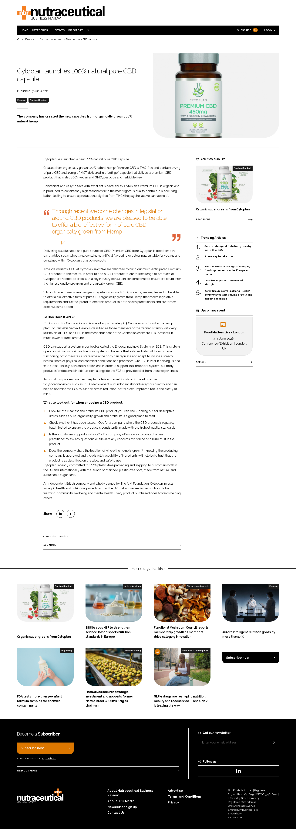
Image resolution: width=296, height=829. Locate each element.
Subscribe (247, 30)
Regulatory (66, 650)
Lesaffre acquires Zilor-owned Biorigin (223, 282)
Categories (40, 30)
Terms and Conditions (185, 796)
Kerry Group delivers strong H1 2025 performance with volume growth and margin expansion (228, 295)
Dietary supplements (198, 586)
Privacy (173, 802)
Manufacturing (133, 650)
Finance (21, 100)
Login (268, 30)
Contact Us (116, 812)
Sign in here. (49, 758)
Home (24, 30)
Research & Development (195, 650)
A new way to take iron (218, 256)
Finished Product (38, 100)
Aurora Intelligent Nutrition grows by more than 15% (227, 248)
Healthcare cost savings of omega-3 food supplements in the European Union (227, 270)
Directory (75, 30)
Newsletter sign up (122, 807)
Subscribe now (237, 657)
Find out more (27, 770)
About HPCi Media (120, 801)
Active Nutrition (132, 586)
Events (60, 30)
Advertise (175, 790)
